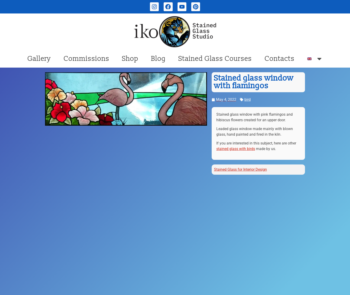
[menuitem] (315, 58)
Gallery (39, 58)
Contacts (280, 58)
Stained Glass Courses (215, 58)
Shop (130, 58)
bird (247, 99)
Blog (158, 58)
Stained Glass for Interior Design (240, 169)
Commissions (86, 58)
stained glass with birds (235, 149)
